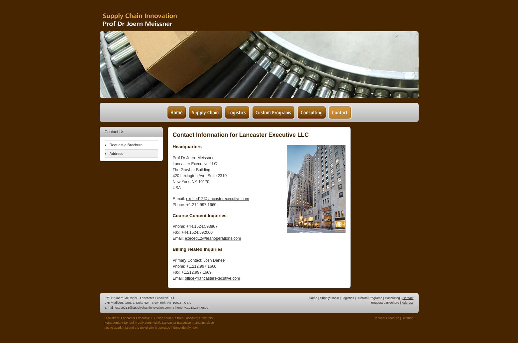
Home (313, 298)
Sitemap (407, 318)
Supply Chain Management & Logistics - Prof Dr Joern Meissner (149, 16)
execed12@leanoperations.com (213, 238)
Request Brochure (386, 318)
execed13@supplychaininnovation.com (143, 307)
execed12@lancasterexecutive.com (217, 198)
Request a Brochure (126, 145)
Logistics (348, 298)
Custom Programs (369, 298)
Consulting (392, 298)
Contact (407, 298)
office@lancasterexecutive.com (212, 278)
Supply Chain (329, 298)
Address (116, 154)
